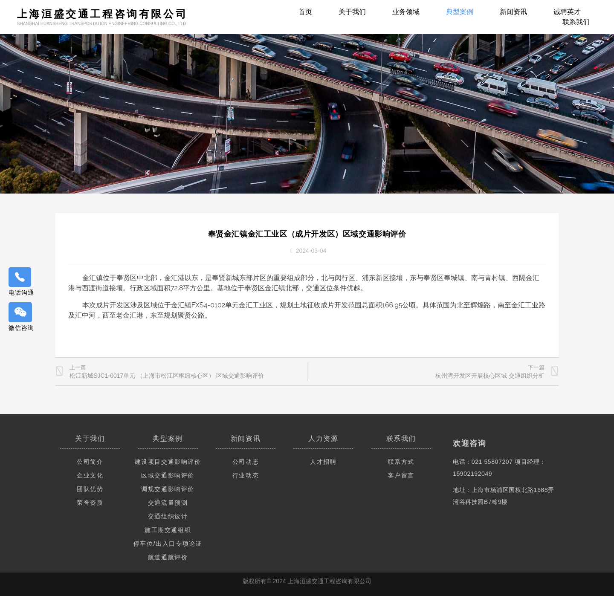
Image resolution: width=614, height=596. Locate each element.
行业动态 (245, 475)
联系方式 (401, 461)
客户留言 (401, 475)
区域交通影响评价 (167, 475)
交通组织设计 (168, 516)
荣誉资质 (90, 502)
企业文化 (90, 475)
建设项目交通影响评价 (168, 461)
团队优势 (90, 489)
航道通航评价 (168, 557)
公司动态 (245, 461)
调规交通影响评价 (167, 489)
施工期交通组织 (168, 530)
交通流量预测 (168, 502)
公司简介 (90, 461)
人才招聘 (323, 461)
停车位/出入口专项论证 (168, 543)
